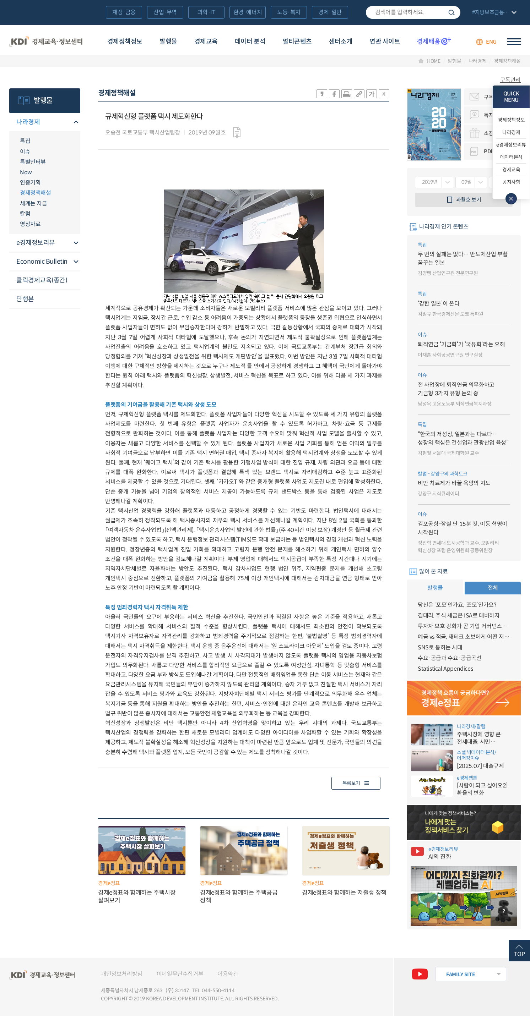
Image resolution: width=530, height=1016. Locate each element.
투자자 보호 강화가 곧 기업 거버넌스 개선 (464, 626)
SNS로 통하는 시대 (440, 647)
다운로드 (237, 133)
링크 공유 (359, 93)
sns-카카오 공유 (322, 93)
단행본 (25, 299)
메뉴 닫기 (511, 198)
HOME (433, 61)
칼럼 (25, 214)
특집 (25, 141)
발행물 (168, 41)
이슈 (25, 151)
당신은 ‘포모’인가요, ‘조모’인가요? (457, 605)
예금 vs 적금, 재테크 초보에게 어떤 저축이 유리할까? (464, 637)
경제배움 (434, 40)
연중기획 (30, 182)
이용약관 (227, 974)
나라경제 (478, 61)
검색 (451, 12)
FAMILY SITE (460, 974)
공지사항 (511, 182)
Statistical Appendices (445, 668)
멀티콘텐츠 (297, 41)
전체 (493, 588)
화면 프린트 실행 (346, 93)
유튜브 (420, 974)
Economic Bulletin (41, 261)
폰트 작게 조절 (384, 93)
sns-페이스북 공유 (334, 93)
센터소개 (340, 41)
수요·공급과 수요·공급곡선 (449, 658)
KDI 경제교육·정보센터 (45, 42)
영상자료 (30, 224)
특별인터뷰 (33, 162)
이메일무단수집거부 (180, 974)
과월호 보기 (468, 199)
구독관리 (510, 80)
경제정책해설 (507, 61)
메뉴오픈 (76, 122)
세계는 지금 (33, 203)
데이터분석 (511, 157)
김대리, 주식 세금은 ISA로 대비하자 (459, 615)
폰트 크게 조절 (371, 93)
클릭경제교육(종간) (41, 280)
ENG (491, 41)
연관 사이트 (384, 41)
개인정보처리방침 (121, 974)
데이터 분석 (250, 41)
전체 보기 (493, 13)
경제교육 (206, 41)
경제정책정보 (124, 41)
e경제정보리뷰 (35, 243)
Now (26, 172)
